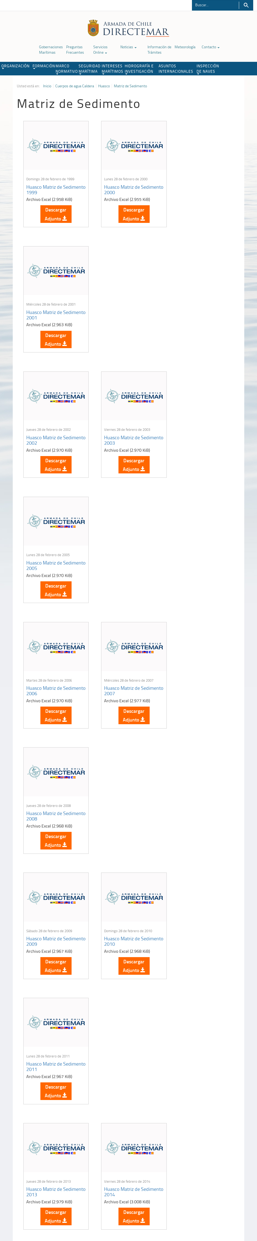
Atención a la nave (208, 1146)
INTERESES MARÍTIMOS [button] (112, 69)
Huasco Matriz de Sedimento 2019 (193, 801)
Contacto (211, 46)
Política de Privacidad (28, 1213)
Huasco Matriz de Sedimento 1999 (44, 187)
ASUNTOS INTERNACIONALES (176, 68)
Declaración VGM (207, 1160)
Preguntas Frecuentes (75, 49)
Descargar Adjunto (54, 211)
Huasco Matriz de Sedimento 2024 (44, 1047)
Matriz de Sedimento (130, 86)
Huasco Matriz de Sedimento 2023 (193, 924)
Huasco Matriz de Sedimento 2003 (118, 310)
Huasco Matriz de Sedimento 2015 (193, 678)
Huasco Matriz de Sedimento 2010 (118, 556)
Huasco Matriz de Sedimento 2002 (44, 310)
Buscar (246, 5)
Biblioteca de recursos (65, 1213)
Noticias (128, 46)
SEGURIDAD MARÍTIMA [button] (89, 69)
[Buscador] (215, 4)
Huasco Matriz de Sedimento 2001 (193, 187)
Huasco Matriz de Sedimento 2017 (118, 801)
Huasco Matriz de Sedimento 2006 (44, 433)
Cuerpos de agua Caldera (74, 86)
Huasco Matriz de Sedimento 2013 (44, 678)
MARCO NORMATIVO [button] (66, 69)
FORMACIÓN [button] (43, 66)
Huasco (104, 86)
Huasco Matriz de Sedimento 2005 (193, 310)
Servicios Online (100, 49)
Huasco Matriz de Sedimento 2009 (44, 556)
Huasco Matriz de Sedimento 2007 (118, 433)
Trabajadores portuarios (212, 1153)
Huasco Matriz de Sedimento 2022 (118, 924)
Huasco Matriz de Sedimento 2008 (193, 433)
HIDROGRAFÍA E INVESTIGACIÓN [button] (139, 69)
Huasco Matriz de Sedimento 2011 (193, 556)
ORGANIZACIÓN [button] (15, 66)
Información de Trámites (159, 49)
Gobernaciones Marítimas (51, 49)
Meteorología (185, 46)
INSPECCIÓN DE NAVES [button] (208, 69)
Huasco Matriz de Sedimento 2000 (118, 187)
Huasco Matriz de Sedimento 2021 (44, 924)
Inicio (47, 86)
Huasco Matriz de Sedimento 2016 (44, 801)
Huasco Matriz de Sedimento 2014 (118, 678)
